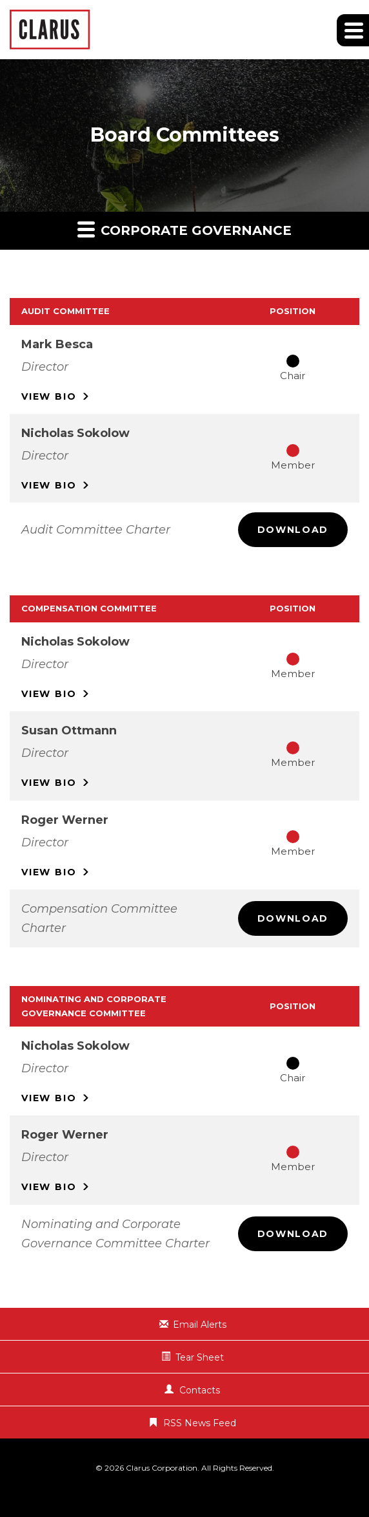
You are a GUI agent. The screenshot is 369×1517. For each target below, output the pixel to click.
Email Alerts (199, 1324)
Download (292, 529)
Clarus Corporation (161, 1468)
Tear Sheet (199, 1357)
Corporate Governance (184, 228)
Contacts (199, 1390)
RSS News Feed (199, 1423)
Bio (48, 396)
